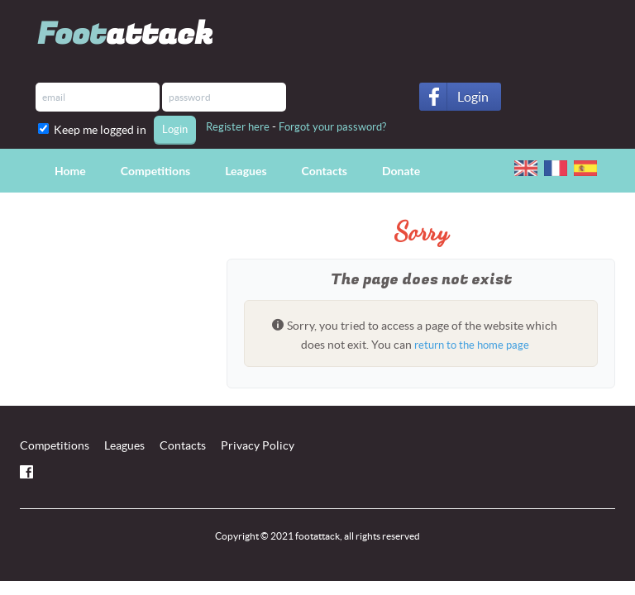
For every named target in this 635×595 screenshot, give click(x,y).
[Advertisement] (111, 314)
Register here (238, 127)
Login (473, 96)
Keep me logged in (102, 129)
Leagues (245, 171)
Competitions (155, 171)
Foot (125, 34)
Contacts (324, 171)
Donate (401, 171)
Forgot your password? (332, 127)
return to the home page (471, 345)
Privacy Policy (257, 445)
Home (70, 171)
